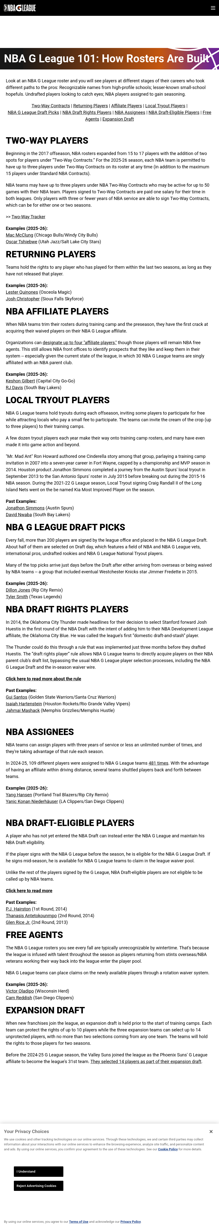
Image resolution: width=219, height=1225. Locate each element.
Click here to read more (29, 890)
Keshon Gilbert (20, 380)
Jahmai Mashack (23, 710)
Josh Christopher (23, 298)
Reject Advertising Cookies (36, 1191)
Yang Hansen (19, 794)
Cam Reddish (19, 997)
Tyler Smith (17, 596)
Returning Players (90, 105)
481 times (159, 763)
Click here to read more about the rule (43, 678)
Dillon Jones (18, 590)
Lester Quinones (22, 292)
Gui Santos (16, 697)
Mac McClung (19, 235)
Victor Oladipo (20, 991)
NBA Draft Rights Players (86, 112)
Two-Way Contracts (50, 105)
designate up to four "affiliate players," (80, 342)
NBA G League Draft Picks (33, 112)
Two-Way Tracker (28, 216)
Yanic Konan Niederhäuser (32, 801)
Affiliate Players (126, 105)
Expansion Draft (118, 119)
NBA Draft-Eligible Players (173, 112)
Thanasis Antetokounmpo (31, 915)
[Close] (211, 1137)
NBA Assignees (130, 112)
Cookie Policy (168, 1155)
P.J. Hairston (18, 909)
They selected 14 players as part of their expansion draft (146, 1061)
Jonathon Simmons (25, 508)
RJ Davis (14, 387)
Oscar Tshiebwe (21, 241)
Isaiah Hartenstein (24, 703)
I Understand (26, 1177)
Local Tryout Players (165, 105)
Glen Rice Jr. (18, 922)
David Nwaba (19, 514)
